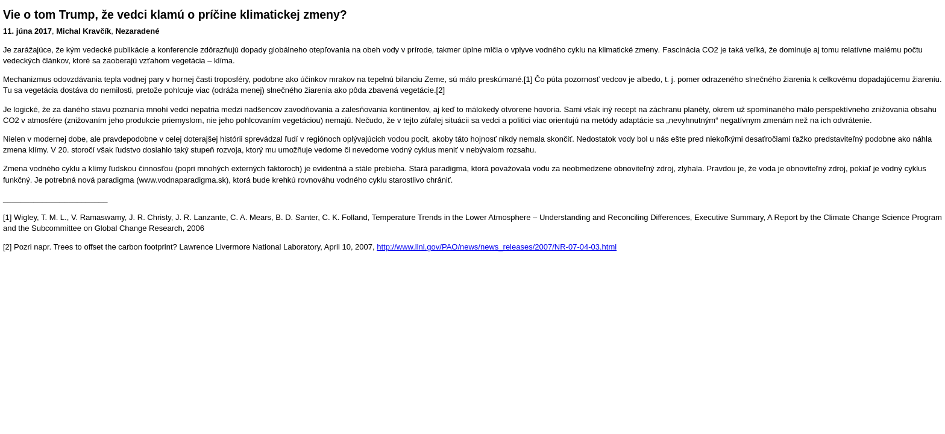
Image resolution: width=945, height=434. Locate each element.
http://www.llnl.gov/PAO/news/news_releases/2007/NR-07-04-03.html (497, 246)
